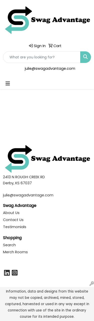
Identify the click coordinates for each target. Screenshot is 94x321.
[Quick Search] (41, 57)
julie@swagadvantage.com (50, 68)
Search (9, 244)
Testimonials (14, 226)
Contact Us (13, 219)
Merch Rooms (15, 252)
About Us (11, 212)
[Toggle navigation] (8, 83)
